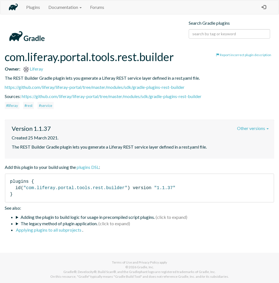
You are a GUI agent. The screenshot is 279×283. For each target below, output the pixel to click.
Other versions (253, 128)
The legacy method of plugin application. (59, 223)
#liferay (12, 105)
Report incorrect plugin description (243, 55)
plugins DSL (88, 167)
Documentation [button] (65, 7)
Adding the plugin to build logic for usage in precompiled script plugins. (88, 217)
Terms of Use (122, 262)
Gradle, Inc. (145, 267)
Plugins (33, 7)
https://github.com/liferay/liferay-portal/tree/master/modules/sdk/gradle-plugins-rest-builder (95, 87)
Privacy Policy (149, 262)
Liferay (33, 68)
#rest (28, 105)
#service (45, 105)
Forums (97, 7)
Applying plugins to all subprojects (49, 229)
